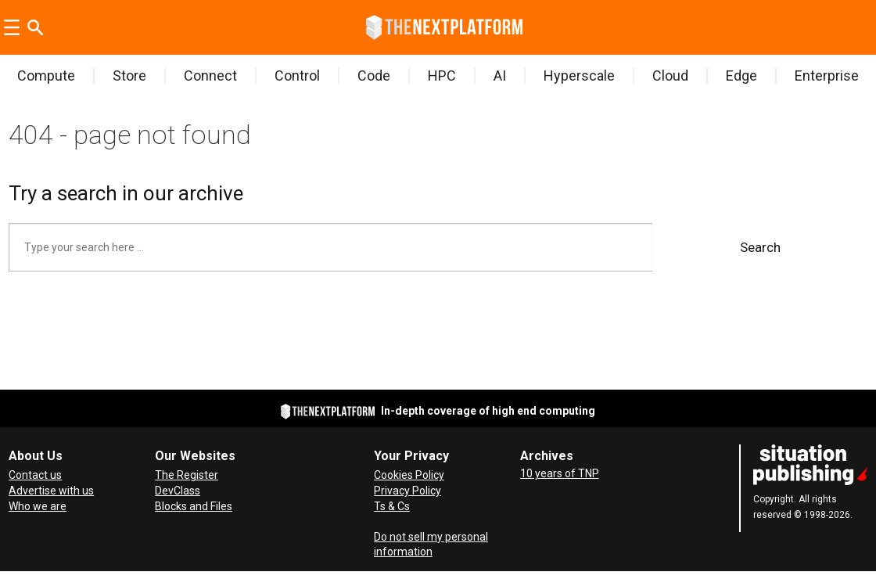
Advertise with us (51, 490)
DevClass (177, 490)
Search (760, 247)
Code (373, 75)
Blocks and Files (193, 506)
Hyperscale (579, 75)
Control (297, 75)
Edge (741, 75)
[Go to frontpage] (444, 27)
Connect (210, 75)
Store (129, 75)
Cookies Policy (409, 475)
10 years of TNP (559, 473)
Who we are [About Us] (37, 506)
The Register (186, 475)
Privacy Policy (407, 490)
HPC (442, 75)
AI (500, 75)
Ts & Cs (392, 506)
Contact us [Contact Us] (35, 475)
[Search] (35, 27)
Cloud (670, 75)
